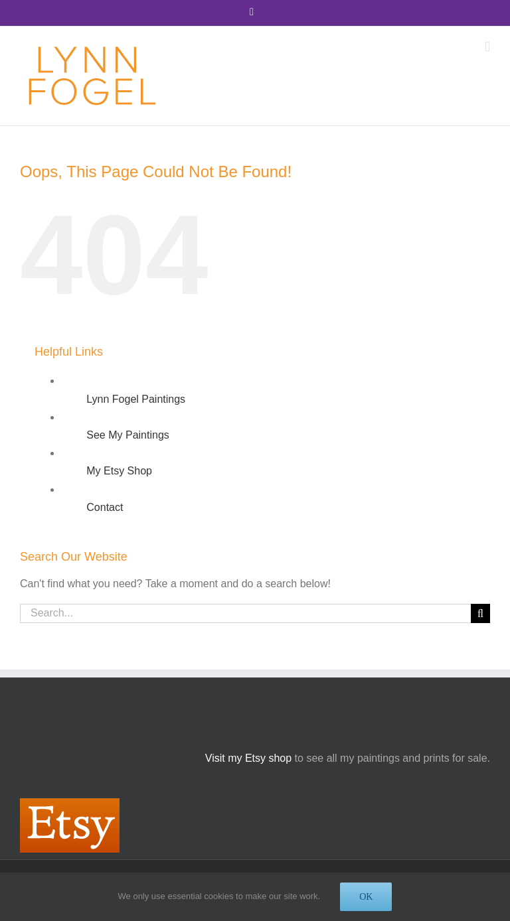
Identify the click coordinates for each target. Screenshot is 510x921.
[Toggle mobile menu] (487, 47)
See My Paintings (127, 435)
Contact (104, 507)
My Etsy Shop (119, 470)
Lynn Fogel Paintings (135, 399)
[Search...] (245, 613)
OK (366, 897)
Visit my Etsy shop (248, 758)
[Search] (480, 613)
